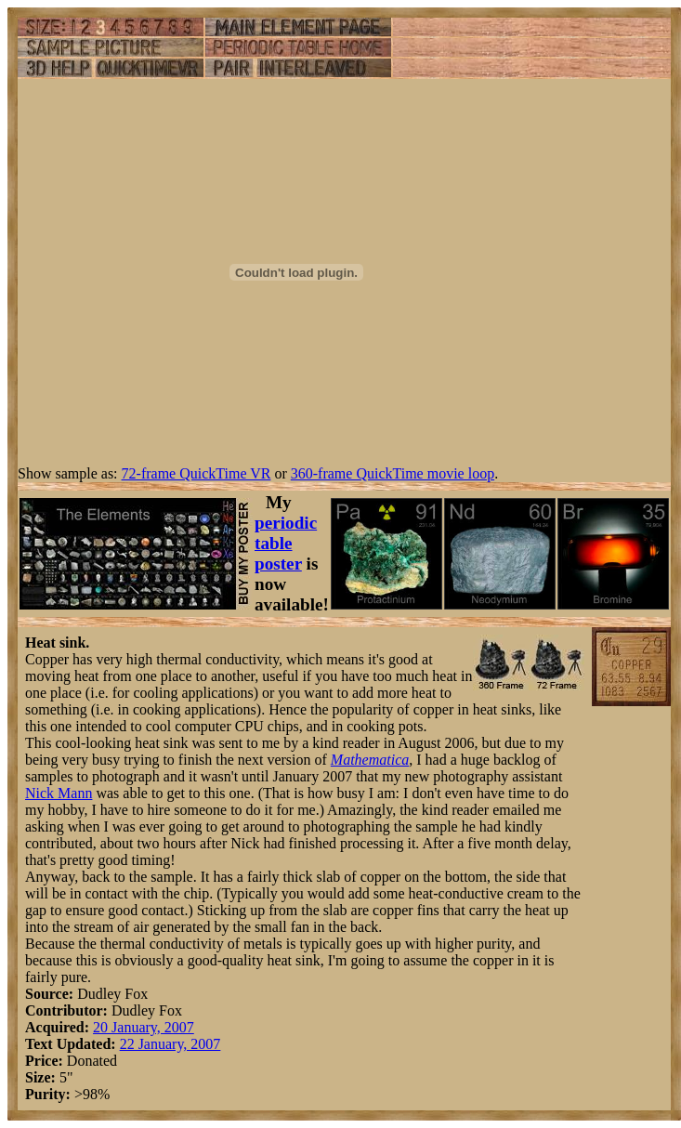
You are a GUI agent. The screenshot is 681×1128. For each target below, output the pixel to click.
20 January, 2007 (143, 1027)
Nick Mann (58, 793)
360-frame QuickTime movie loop (392, 473)
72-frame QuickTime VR (196, 473)
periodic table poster (286, 543)
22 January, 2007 (170, 1044)
